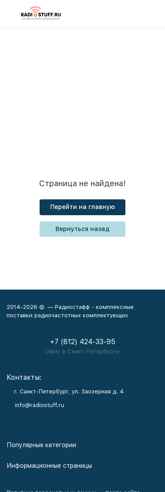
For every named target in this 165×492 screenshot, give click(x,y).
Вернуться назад (82, 228)
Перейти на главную (82, 206)
